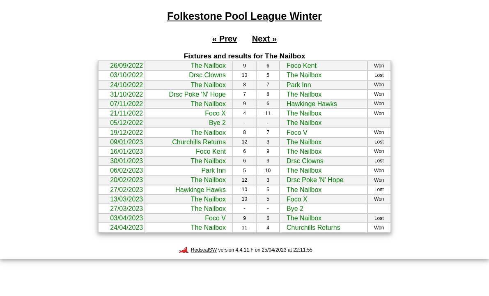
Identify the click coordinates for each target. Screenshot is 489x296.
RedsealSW (198, 250)
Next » (264, 38)
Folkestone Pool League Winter (244, 16)
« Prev (224, 38)
